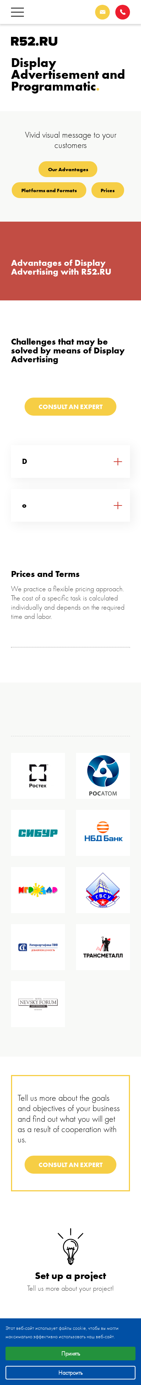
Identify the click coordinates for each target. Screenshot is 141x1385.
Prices (108, 190)
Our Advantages (68, 169)
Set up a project (70, 1275)
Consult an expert (70, 406)
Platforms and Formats (49, 190)
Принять (70, 1353)
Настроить (70, 1373)
